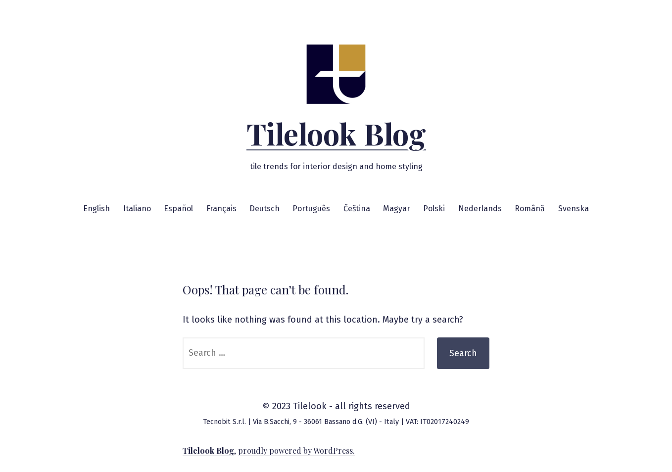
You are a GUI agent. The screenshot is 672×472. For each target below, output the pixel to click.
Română (530, 208)
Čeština (356, 208)
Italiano (137, 208)
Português (311, 208)
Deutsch (264, 208)
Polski (434, 208)
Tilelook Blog (336, 133)
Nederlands (480, 208)
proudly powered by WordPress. (296, 450)
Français (221, 208)
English (96, 208)
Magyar (396, 208)
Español (178, 208)
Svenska (573, 208)
